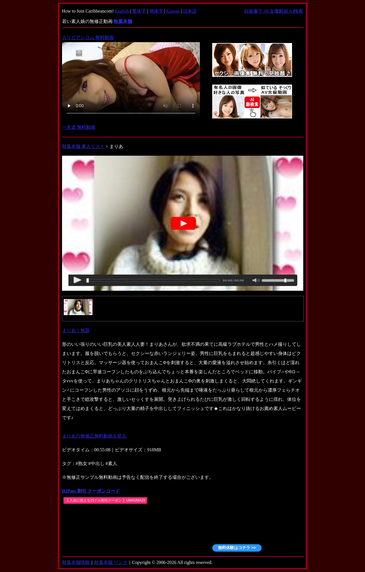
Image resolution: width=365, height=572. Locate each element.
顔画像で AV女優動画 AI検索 (273, 11)
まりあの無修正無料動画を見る (94, 436)
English (122, 11)
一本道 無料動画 (78, 127)
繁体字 (139, 11)
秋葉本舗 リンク (111, 562)
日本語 (190, 11)
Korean (173, 11)
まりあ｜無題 (76, 330)
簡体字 (156, 11)
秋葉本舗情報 (76, 562)
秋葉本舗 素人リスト (83, 146)
